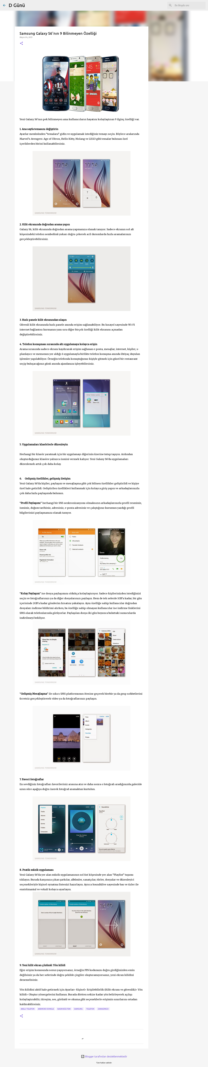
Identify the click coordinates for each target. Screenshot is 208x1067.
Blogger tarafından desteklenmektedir (104, 1056)
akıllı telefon (27, 1009)
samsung (78, 1009)
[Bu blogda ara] (189, 5)
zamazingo (103, 1009)
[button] (21, 43)
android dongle (46, 1009)
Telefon (90, 1009)
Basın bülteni (64, 1009)
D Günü (17, 5)
